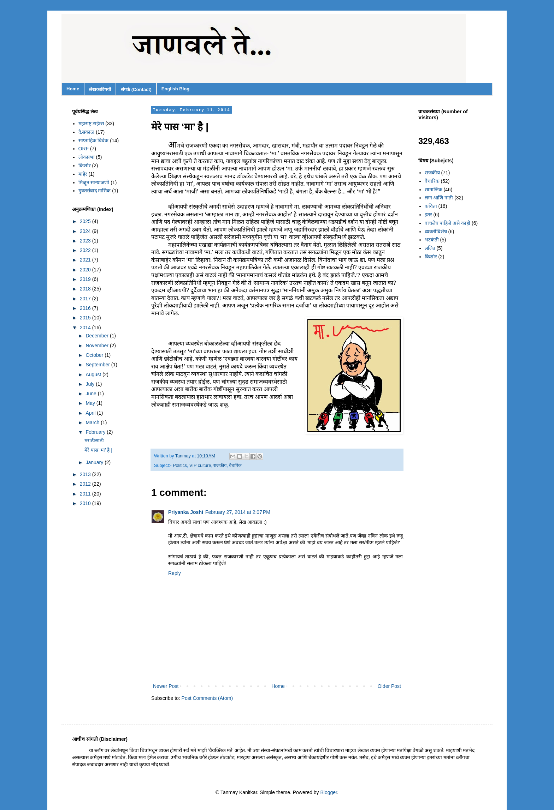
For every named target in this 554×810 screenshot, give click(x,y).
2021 (86, 260)
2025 (86, 221)
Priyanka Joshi (185, 512)
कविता (431, 206)
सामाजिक (433, 189)
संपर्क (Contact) (136, 89)
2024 (86, 231)
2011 (86, 494)
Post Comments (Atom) (207, 698)
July (91, 384)
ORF (83, 148)
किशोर (84, 165)
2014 (86, 327)
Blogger (328, 792)
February (96, 432)
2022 (86, 250)
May (91, 403)
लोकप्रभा (86, 157)
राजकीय (219, 465)
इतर (428, 214)
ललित (430, 248)
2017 (86, 298)
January (95, 462)
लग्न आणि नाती (439, 197)
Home (72, 88)
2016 (86, 308)
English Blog (175, 88)
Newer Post (165, 686)
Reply (174, 573)
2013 (86, 474)
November (98, 345)
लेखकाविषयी (100, 89)
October (95, 355)
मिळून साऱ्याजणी (94, 182)
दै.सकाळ (86, 132)
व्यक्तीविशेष (436, 231)
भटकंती (432, 239)
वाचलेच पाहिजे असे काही (448, 223)
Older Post (389, 686)
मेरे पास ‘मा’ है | (98, 450)
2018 (86, 289)
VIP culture (200, 465)
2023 (86, 241)
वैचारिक (235, 465)
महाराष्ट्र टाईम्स (91, 123)
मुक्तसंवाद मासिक (94, 190)
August (94, 374)
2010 (86, 503)
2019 (86, 279)
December (98, 335)
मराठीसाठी (94, 440)
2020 (86, 269)
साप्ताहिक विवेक (93, 140)
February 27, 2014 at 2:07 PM (237, 512)
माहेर (82, 174)
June (92, 393)
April (91, 413)
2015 (86, 317)
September (98, 364)
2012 (86, 484)
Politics (180, 465)
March (93, 422)
